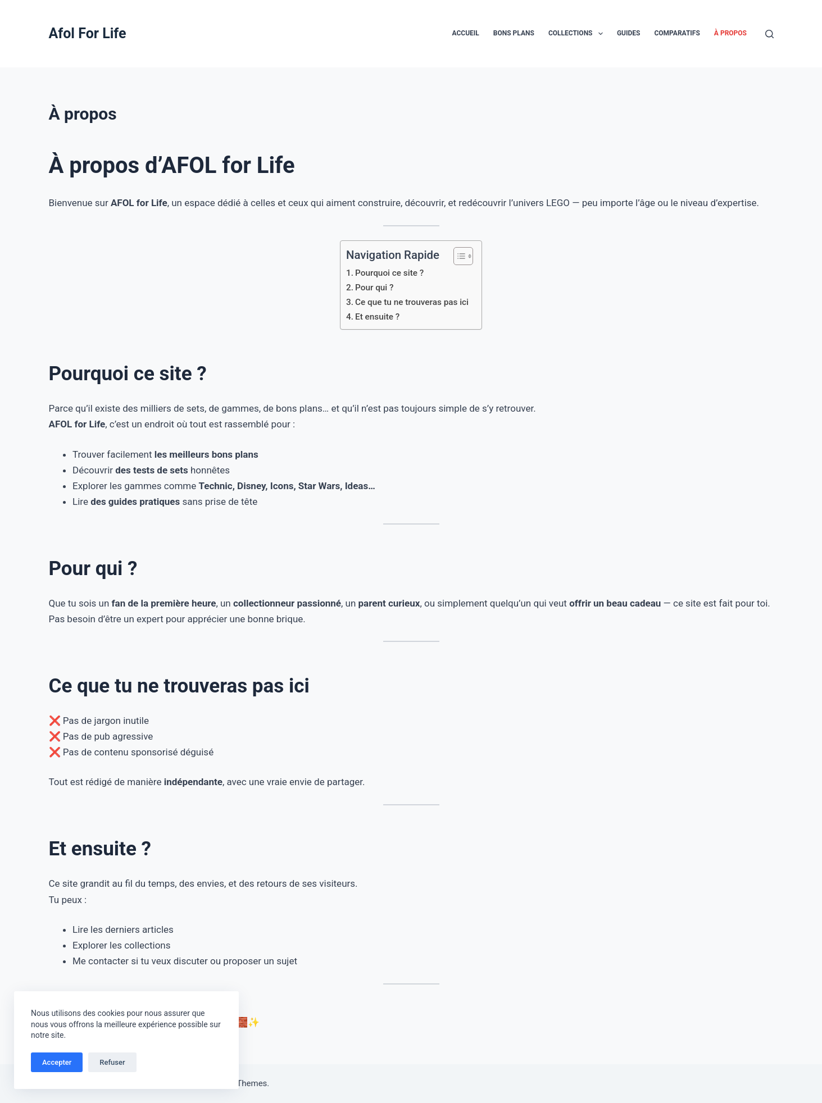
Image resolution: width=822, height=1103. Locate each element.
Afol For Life (87, 33)
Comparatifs (677, 33)
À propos (730, 33)
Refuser (112, 1062)
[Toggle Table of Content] (457, 256)
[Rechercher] (769, 34)
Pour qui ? (374, 287)
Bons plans (513, 33)
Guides (629, 33)
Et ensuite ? (377, 317)
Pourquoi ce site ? (389, 273)
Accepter (56, 1062)
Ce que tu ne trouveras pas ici (412, 302)
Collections (577, 33)
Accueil (465, 33)
